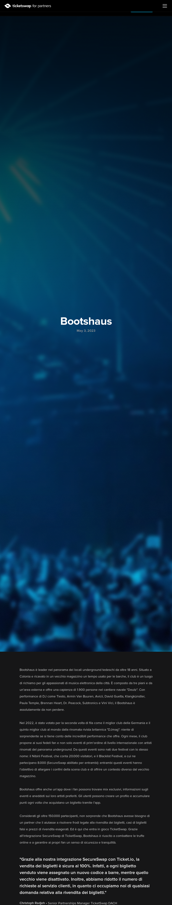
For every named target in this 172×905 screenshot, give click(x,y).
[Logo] (27, 6)
